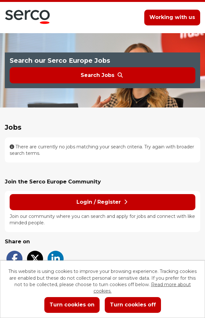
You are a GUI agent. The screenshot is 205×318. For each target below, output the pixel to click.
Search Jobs (102, 75)
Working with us (172, 17)
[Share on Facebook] (14, 259)
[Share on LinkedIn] (56, 259)
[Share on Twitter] (35, 259)
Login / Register (101, 202)
